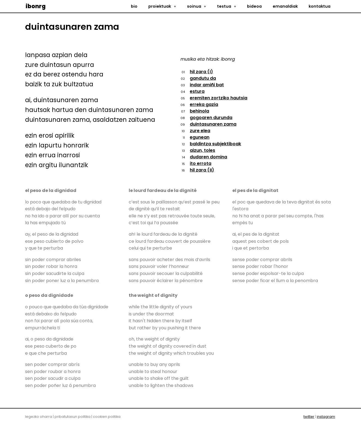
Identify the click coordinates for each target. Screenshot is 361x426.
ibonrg (36, 6)
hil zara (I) (201, 72)
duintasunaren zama (213, 124)
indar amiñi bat (207, 85)
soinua (196, 6)
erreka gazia (204, 104)
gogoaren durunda (211, 117)
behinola (199, 111)
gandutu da (203, 78)
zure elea (200, 131)
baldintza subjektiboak (215, 144)
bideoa (254, 6)
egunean (199, 137)
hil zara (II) (202, 170)
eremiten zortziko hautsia (218, 98)
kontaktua (319, 6)
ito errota (200, 163)
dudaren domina (208, 157)
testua (226, 6)
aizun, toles (202, 150)
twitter (308, 416)
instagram (326, 416)
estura (197, 91)
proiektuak (162, 6)
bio (134, 6)
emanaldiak (285, 6)
